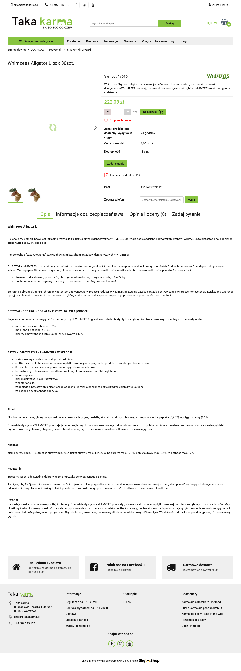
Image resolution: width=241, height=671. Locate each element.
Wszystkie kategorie (36, 41)
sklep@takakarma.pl (27, 616)
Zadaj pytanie (115, 163)
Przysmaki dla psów (194, 619)
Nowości (130, 41)
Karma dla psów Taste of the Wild (202, 613)
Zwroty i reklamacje (78, 625)
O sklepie (73, 41)
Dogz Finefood (191, 625)
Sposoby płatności (77, 619)
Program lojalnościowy (158, 41)
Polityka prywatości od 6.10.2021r (87, 608)
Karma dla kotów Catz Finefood (201, 602)
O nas (127, 602)
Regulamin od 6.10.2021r (81, 602)
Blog (183, 41)
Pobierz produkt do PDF (122, 175)
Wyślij (191, 199)
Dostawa (92, 41)
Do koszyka (153, 112)
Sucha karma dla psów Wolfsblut (202, 608)
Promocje (111, 41)
